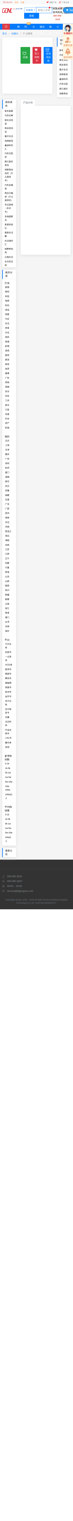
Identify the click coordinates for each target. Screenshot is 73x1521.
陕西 (7, 585)
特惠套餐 (27, 27)
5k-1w (8, 772)
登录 (16, 2)
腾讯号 (8, 678)
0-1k (7, 763)
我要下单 (51, 2)
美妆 (7, 310)
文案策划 (33, 28)
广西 (7, 508)
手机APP (7, 2)
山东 (7, 576)
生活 (7, 323)
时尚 (7, 305)
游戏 (7, 350)
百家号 (8, 652)
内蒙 (7, 563)
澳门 (7, 617)
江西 (7, 554)
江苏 (7, 549)
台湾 (7, 622)
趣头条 (8, 742)
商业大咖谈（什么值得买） (9, 196)
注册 (22, 2)
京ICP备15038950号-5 (46, 903)
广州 (7, 459)
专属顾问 (65, 13)
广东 (7, 504)
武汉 (7, 486)
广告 (7, 378)
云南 (7, 604)
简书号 (8, 692)
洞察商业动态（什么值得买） (63, 93)
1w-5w (8, 777)
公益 (7, 409)
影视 (7, 346)
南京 (7, 481)
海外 (7, 631)
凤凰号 (8, 687)
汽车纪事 (9, 115)
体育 (7, 369)
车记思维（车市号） (9, 208)
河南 (7, 526)
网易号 (8, 674)
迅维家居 (63, 74)
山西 (7, 581)
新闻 (7, 287)
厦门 (7, 472)
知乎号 (8, 696)
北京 (7, 440)
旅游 (7, 364)
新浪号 (8, 669)
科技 (7, 296)
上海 (7, 445)
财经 (7, 291)
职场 (7, 427)
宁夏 (7, 567)
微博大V (50, 28)
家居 (7, 359)
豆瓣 (7, 717)
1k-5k (7, 768)
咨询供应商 (48, 55)
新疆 (7, 599)
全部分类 (7, 32)
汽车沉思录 (63, 84)
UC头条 (8, 664)
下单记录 (64, 2)
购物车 (52, 8)
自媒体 (15, 33)
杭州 (7, 468)
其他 (7, 747)
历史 (7, 396)
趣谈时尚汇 (63, 79)
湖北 (7, 536)
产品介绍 (28, 102)
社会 (7, 418)
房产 (7, 423)
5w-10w (8, 782)
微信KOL (42, 28)
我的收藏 (64, 8)
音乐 (7, 391)
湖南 (7, 540)
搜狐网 (8, 683)
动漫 (7, 414)
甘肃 (7, 499)
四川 (7, 590)
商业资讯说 (63, 65)
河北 (7, 522)
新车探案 (9, 111)
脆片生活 (63, 69)
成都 (7, 477)
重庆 (7, 454)
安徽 (7, 490)
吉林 (7, 545)
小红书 (58, 28)
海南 (7, 517)
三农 (7, 400)
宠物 (7, 387)
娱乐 (7, 405)
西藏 (7, 595)
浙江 (7, 608)
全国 (7, 626)
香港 (7, 613)
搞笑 (7, 337)
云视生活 (9, 257)
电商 (7, 301)
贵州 (7, 513)
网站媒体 (18, 28)
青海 (7, 572)
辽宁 (7, 558)
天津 (7, 450)
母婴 (7, 314)
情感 (7, 341)
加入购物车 (36, 55)
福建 (7, 495)
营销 (7, 382)
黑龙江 (8, 531)
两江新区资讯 (63, 89)
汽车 (7, 319)
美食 (7, 328)
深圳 (7, 463)
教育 (7, 355)
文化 (7, 332)
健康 (7, 373)
